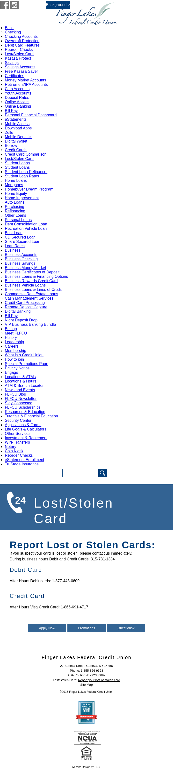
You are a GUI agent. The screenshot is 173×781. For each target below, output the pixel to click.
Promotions (86, 628)
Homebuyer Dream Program (29, 189)
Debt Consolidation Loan (26, 224)
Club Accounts (17, 89)
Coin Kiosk (14, 451)
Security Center (18, 420)
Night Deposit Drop (21, 320)
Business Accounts (21, 255)
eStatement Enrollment (24, 460)
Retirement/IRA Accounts (26, 84)
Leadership (14, 342)
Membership (15, 351)
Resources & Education (25, 412)
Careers (12, 346)
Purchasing (14, 207)
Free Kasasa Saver (21, 71)
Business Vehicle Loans (25, 285)
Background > (58, 5)
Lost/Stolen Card (19, 54)
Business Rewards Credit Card (31, 281)
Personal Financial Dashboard (31, 115)
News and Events (20, 390)
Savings (12, 63)
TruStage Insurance (22, 464)
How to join (14, 359)
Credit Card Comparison (26, 154)
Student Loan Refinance (26, 172)
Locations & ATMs (20, 377)
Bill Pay (11, 111)
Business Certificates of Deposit (32, 272)
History (11, 337)
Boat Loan (13, 233)
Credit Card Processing (25, 303)
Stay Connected (18, 403)
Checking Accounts (21, 36)
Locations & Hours (20, 381)
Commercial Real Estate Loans (31, 294)
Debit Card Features (22, 45)
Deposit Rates (17, 98)
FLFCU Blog (15, 394)
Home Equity (16, 193)
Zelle (9, 132)
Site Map (86, 684)
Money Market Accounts (25, 80)
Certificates (14, 76)
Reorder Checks (19, 50)
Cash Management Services (29, 298)
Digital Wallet (16, 141)
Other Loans (15, 215)
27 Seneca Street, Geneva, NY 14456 (86, 666)
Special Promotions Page (26, 364)
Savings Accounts (20, 67)
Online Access (17, 102)
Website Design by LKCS (86, 766)
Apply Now (47, 628)
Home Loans (16, 180)
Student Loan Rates (22, 176)
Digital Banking (18, 311)
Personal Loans (18, 220)
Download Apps (18, 128)
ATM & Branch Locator (24, 385)
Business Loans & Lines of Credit (33, 289)
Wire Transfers (17, 442)
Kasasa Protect (18, 58)
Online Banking (18, 106)
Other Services (17, 433)
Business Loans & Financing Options (37, 276)
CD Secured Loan (20, 237)
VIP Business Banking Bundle (31, 324)
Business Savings (20, 263)
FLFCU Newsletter (21, 399)
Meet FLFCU (16, 333)
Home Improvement (22, 198)
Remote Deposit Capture (26, 307)
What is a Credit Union (24, 355)
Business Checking (21, 259)
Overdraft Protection (22, 41)
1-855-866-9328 (92, 670)
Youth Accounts (18, 93)
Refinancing (15, 211)
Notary (10, 447)
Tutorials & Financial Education (31, 416)
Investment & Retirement (26, 438)
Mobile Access (17, 124)
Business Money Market (25, 268)
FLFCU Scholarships (23, 407)
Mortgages (14, 185)
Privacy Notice (17, 368)
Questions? (126, 628)
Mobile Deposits (18, 137)
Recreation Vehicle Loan (26, 228)
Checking (13, 32)
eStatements (16, 119)
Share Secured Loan (22, 241)
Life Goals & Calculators (25, 429)
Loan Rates (15, 246)
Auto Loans (14, 202)
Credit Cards (16, 150)
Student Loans (17, 163)
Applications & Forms (23, 425)
